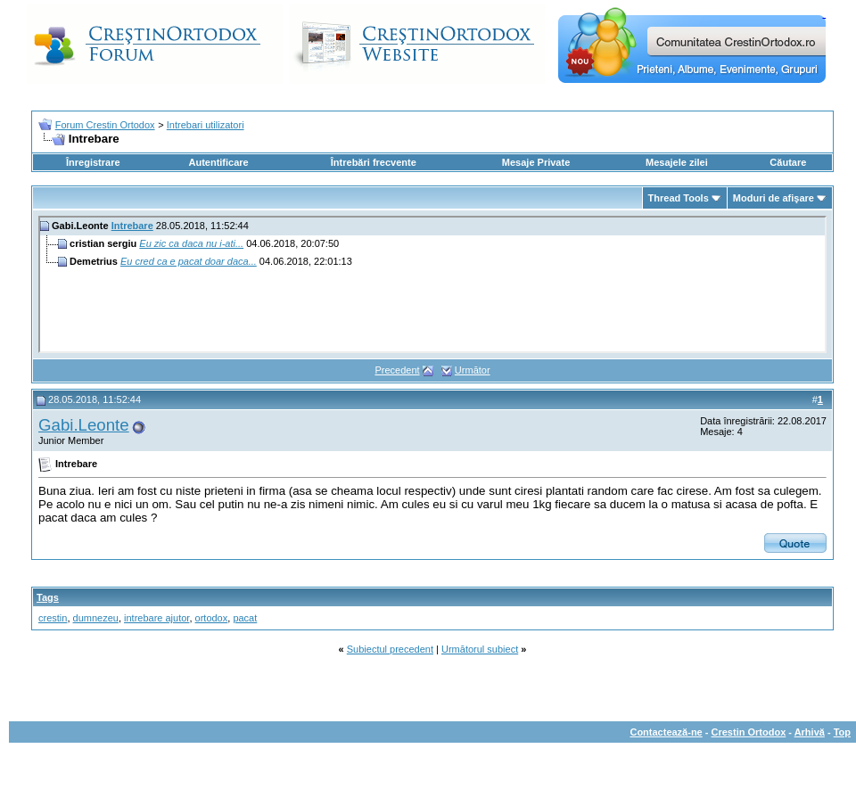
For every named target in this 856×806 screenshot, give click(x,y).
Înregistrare (93, 162)
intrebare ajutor (156, 618)
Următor (472, 370)
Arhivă (809, 732)
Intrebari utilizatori (205, 124)
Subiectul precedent (390, 649)
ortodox (211, 618)
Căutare (788, 162)
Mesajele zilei (677, 162)
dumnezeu (96, 618)
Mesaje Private (536, 162)
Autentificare (218, 162)
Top (842, 732)
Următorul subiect (479, 649)
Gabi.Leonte (83, 424)
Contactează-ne (666, 732)
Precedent (396, 370)
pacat (245, 618)
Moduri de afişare (773, 198)
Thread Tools (678, 198)
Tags (48, 597)
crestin (52, 618)
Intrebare (132, 225)
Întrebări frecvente (373, 162)
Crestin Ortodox (749, 732)
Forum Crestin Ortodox (105, 124)
